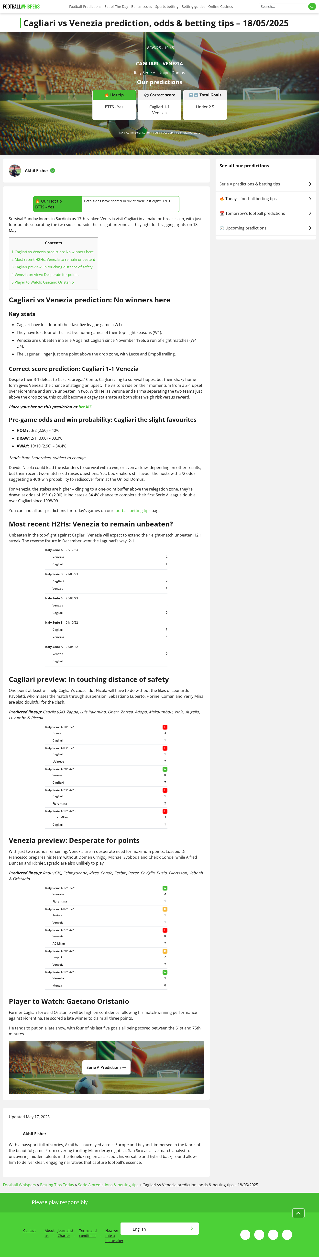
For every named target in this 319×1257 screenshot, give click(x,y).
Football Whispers (19, 1185)
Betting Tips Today (57, 1185)
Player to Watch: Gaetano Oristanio (42, 282)
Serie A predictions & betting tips (266, 184)
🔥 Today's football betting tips (266, 199)
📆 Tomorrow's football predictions (266, 213)
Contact (29, 1230)
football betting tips (132, 510)
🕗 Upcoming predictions (266, 228)
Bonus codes (141, 6)
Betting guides (193, 6)
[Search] (283, 6)
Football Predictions (85, 6)
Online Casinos (220, 6)
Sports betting (166, 6)
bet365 (84, 407)
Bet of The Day (116, 6)
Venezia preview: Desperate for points (44, 274)
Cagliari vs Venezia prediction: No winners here (52, 251)
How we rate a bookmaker (114, 1235)
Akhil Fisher (36, 170)
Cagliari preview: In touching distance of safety (52, 266)
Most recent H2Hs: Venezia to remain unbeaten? (53, 259)
